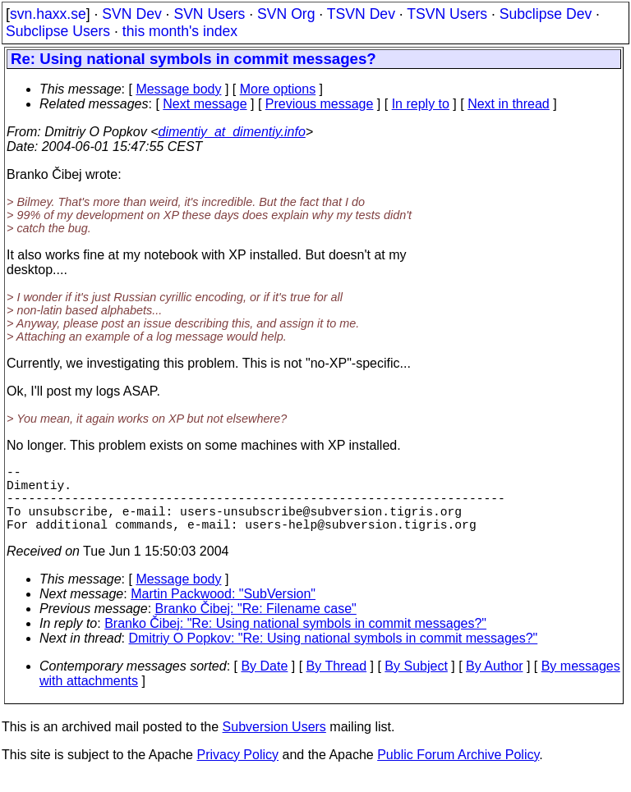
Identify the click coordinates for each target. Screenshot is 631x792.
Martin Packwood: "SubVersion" (223, 610)
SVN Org (286, 14)
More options (278, 89)
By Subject (416, 682)
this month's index (179, 31)
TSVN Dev (361, 14)
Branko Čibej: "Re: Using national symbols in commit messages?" (295, 640)
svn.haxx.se (48, 14)
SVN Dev (131, 14)
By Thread (336, 682)
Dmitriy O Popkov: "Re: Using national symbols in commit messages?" (333, 655)
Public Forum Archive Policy (458, 771)
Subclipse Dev (546, 14)
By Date (264, 682)
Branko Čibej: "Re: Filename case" (256, 625)
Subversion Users (274, 743)
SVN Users (209, 14)
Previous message (319, 104)
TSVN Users (447, 14)
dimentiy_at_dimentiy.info (231, 132)
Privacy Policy (237, 771)
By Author (494, 682)
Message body (178, 89)
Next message (204, 104)
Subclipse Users (58, 31)
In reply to (420, 104)
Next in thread (508, 104)
